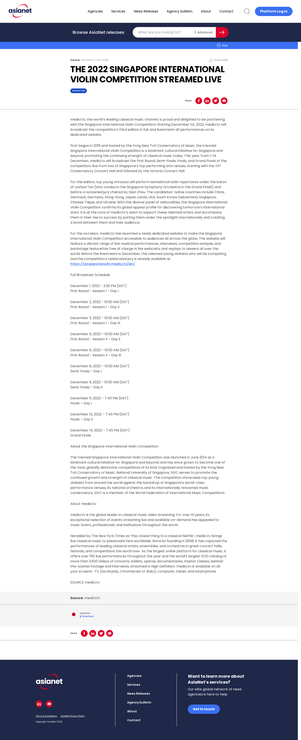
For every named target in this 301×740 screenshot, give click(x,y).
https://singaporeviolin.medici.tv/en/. (102, 263)
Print (222, 45)
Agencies (106, 11)
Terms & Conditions (46, 716)
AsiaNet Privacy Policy (72, 716)
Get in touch (204, 709)
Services (129, 11)
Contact (237, 11)
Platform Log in (273, 11)
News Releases (157, 11)
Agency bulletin (190, 11)
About (217, 11)
